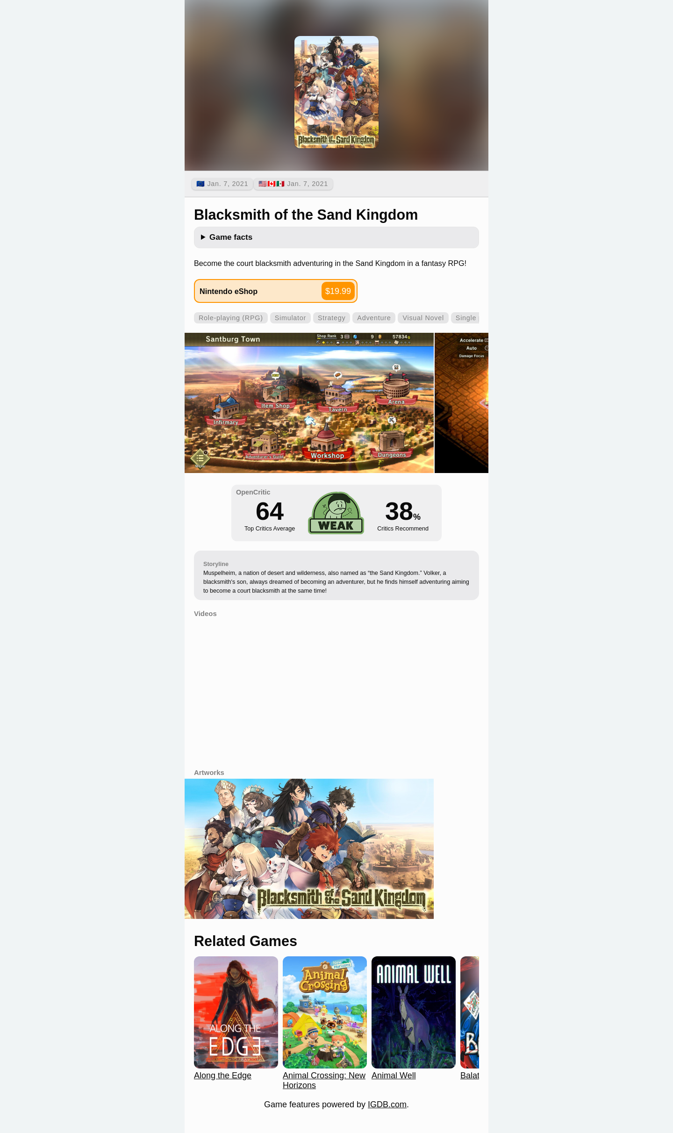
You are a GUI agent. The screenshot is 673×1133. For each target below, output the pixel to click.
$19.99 (338, 291)
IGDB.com (387, 1104)
